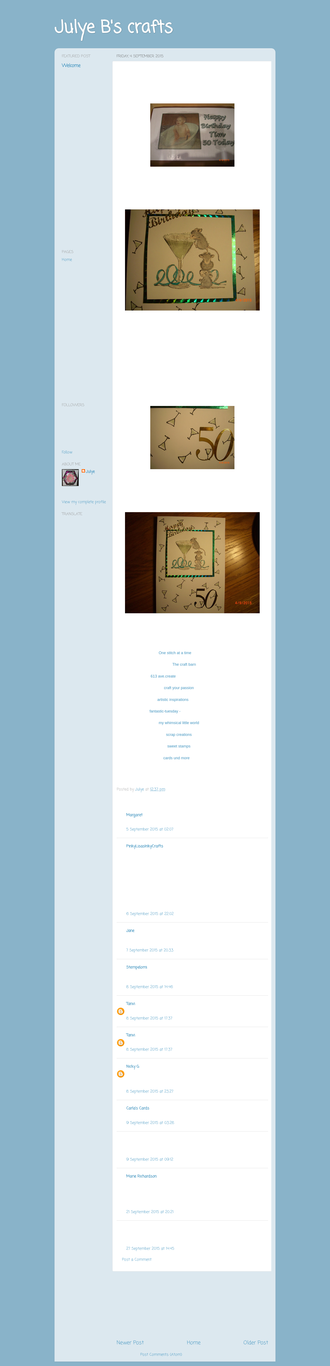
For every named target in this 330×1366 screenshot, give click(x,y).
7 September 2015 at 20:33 (149, 950)
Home (194, 1343)
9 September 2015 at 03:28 (150, 1123)
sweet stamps (179, 746)
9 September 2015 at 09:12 (149, 1159)
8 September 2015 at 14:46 (149, 987)
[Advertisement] (192, 1305)
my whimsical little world (179, 723)
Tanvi (130, 1004)
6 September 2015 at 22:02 (150, 914)
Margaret (134, 815)
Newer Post (130, 1343)
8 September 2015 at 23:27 (149, 1091)
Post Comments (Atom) (161, 1355)
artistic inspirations (172, 700)
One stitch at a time (175, 653)
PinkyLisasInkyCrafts (144, 846)
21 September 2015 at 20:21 (150, 1212)
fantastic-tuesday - (164, 711)
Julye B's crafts (114, 28)
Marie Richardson (141, 1176)
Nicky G (132, 1067)
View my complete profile (84, 502)
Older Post (256, 1343)
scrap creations (179, 735)
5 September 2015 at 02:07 (149, 829)
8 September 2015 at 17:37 (149, 1018)
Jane (130, 931)
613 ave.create (163, 676)
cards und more (176, 758)
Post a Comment (137, 1260)
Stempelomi (136, 967)
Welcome (71, 65)
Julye (90, 471)
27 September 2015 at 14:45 (150, 1249)
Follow (67, 452)
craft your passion (179, 688)
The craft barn (184, 664)
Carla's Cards (137, 1108)
